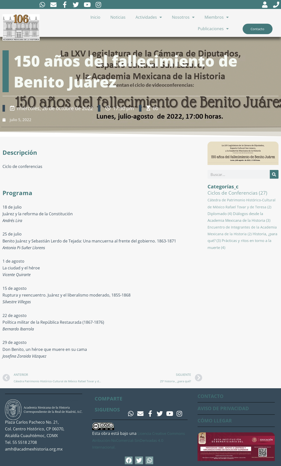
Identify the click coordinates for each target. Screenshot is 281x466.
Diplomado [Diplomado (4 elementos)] (220, 214)
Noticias (118, 17)
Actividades (149, 17)
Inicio (95, 17)
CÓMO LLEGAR (215, 420)
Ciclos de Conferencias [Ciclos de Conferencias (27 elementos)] (237, 193)
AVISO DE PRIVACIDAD (225, 408)
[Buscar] (274, 175)
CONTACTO (211, 396)
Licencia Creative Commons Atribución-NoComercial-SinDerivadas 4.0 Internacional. (138, 440)
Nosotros (183, 17)
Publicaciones (213, 29)
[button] (129, 461)
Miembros (217, 17)
